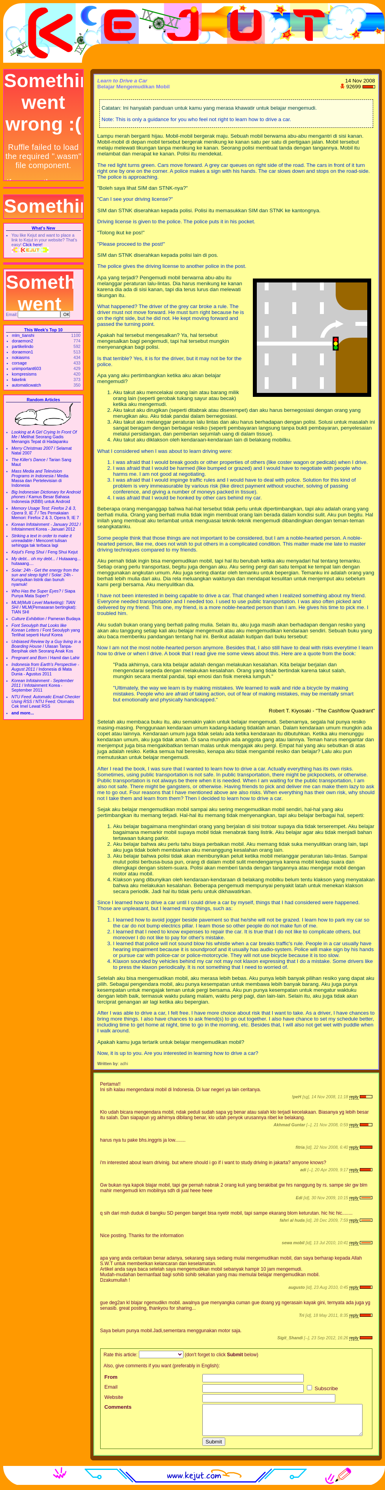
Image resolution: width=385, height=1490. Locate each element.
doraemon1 (22, 352)
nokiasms (21, 357)
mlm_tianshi (23, 335)
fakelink (19, 379)
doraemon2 (22, 340)
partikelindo (23, 346)
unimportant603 (26, 368)
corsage (19, 363)
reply (353, 1096)
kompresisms (24, 374)
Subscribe (322, 1388)
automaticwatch (26, 385)
